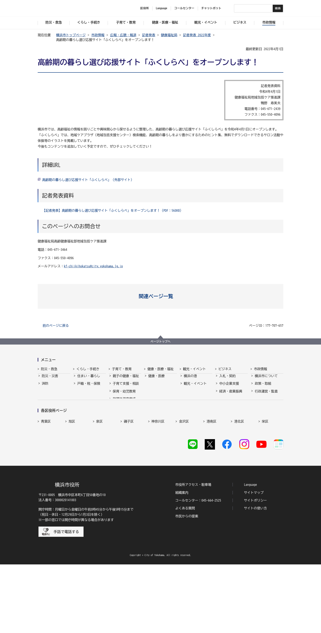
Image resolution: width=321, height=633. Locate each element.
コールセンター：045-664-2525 (198, 569)
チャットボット (211, 8)
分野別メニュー (230, 425)
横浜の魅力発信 (195, 410)
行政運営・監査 (266, 395)
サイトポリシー (255, 569)
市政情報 (97, 35)
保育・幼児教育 (124, 395)
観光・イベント (194, 369)
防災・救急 (49, 369)
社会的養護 (121, 437)
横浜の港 (190, 379)
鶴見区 (101, 490)
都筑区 (73, 490)
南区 (265, 490)
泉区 (99, 481)
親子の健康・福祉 (126, 379)
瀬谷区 (46, 490)
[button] (160, 296)
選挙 (258, 425)
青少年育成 (121, 417)
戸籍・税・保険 (88, 387)
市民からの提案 (186, 584)
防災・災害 (50, 379)
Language (250, 553)
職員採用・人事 (266, 402)
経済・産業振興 (230, 395)
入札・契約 (227, 379)
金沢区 (184, 481)
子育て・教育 (122, 369)
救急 (45, 395)
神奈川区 (158, 481)
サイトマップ (254, 561)
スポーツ (190, 402)
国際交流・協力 (230, 417)
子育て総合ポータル (126, 448)
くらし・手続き (87, 369)
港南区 (211, 481)
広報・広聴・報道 (123, 35)
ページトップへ (160, 341)
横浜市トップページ (71, 35)
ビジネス (225, 369)
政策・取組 (263, 387)
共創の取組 (227, 410)
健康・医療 (156, 379)
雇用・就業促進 (230, 402)
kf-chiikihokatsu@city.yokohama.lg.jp (93, 266)
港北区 (239, 481)
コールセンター (184, 8)
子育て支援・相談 (126, 387)
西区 (182, 490)
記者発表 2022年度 (197, 35)
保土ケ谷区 (215, 490)
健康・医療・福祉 (160, 369)
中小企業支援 (229, 387)
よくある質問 (185, 577)
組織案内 (181, 561)
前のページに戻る (56, 325)
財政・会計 (263, 410)
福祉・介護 (156, 387)
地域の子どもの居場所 (126, 428)
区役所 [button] (144, 8)
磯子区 (129, 481)
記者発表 (148, 35)
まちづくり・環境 (90, 402)
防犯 (45, 402)
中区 (154, 490)
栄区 (265, 481)
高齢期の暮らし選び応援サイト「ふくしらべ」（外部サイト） (88, 179)
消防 (45, 387)
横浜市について (266, 379)
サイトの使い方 (255, 577)
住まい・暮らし (88, 379)
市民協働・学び (88, 395)
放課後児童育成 (124, 402)
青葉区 (46, 481)
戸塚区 (129, 490)
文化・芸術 (192, 395)
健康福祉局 (169, 35)
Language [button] (161, 8)
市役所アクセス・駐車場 (193, 553)
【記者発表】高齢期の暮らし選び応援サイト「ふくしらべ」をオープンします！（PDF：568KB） (112, 210)
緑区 (237, 490)
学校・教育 (121, 410)
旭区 (72, 481)
